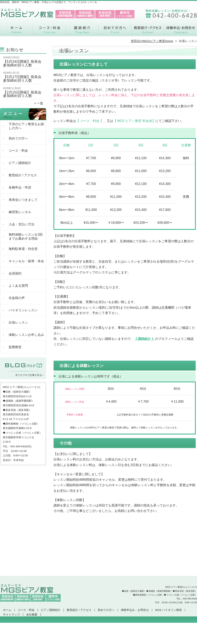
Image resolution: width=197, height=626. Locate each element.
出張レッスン (18, 322)
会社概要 (31, 614)
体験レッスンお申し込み (26, 334)
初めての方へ (114, 31)
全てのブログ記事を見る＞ (29, 375)
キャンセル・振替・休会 (26, 261)
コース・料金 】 (91, 121)
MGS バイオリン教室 (168, 610)
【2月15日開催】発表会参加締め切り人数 (22, 94)
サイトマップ (11, 614)
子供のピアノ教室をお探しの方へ (26, 126)
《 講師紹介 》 (144, 338)
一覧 (40, 103)
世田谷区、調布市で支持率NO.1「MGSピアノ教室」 (98, 624)
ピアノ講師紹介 (82, 31)
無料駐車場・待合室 (23, 249)
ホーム (16, 31)
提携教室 (15, 347)
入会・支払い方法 (21, 224)
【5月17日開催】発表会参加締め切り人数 (22, 79)
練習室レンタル (20, 212)
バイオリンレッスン (23, 310)
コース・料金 (49, 31)
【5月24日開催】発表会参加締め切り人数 (22, 63)
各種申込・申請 (20, 187)
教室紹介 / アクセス (147, 31)
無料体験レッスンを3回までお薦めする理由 (26, 236)
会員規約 (15, 273)
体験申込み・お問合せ (180, 31)
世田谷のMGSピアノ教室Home (152, 41)
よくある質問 (18, 285)
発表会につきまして (23, 199)
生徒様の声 (17, 298)
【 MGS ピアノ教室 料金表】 (134, 121)
